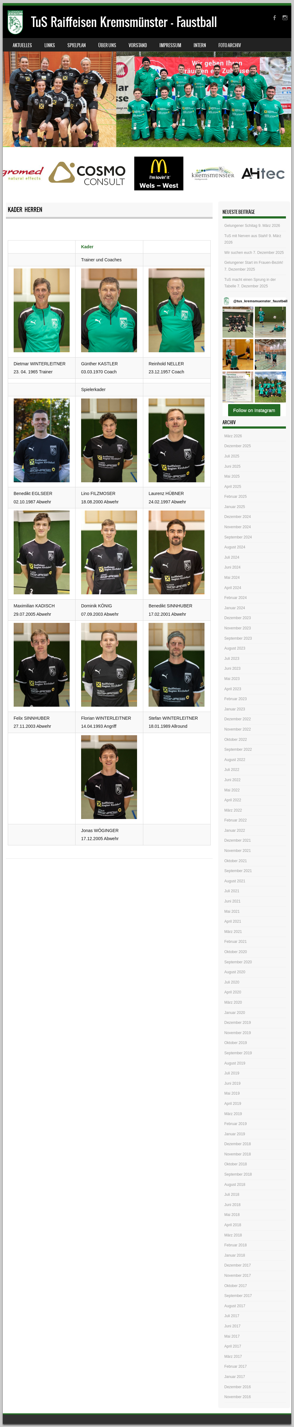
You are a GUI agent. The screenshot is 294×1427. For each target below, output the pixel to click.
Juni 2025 (232, 466)
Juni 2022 (232, 780)
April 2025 (232, 486)
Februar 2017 (235, 1366)
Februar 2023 (235, 699)
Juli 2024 (231, 557)
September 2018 (238, 1174)
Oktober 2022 (235, 739)
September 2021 (238, 871)
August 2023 (234, 648)
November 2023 (237, 628)
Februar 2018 (235, 1245)
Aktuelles (22, 45)
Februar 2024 (235, 598)
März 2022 (233, 810)
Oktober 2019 (235, 1043)
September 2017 (238, 1296)
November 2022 (237, 729)
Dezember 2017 (237, 1265)
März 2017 (233, 1356)
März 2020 (233, 1002)
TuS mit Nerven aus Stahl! (246, 236)
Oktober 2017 (235, 1286)
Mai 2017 (232, 1336)
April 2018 (232, 1225)
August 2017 (234, 1306)
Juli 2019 (231, 1073)
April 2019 (232, 1103)
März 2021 (233, 932)
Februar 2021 (235, 941)
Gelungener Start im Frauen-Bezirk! (253, 262)
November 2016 (237, 1397)
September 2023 (238, 638)
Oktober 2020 (235, 952)
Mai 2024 (232, 577)
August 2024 (234, 547)
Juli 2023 (231, 658)
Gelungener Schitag (240, 225)
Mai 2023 (232, 679)
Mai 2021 (232, 911)
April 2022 (232, 800)
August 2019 (234, 1063)
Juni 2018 (232, 1205)
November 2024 (237, 527)
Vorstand (138, 45)
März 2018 (233, 1235)
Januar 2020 (234, 1013)
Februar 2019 (235, 1124)
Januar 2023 (234, 709)
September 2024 (238, 537)
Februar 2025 (235, 496)
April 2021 (232, 921)
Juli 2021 (231, 891)
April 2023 (232, 689)
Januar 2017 (234, 1377)
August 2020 (234, 972)
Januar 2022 (234, 830)
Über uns (107, 45)
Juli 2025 (231, 456)
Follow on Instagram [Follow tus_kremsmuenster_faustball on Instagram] (254, 410)
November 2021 (237, 851)
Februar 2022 (235, 820)
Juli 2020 (231, 982)
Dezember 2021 (237, 840)
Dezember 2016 (237, 1387)
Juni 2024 (232, 567)
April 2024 (232, 588)
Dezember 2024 (237, 517)
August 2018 (234, 1184)
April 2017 (232, 1346)
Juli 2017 (231, 1316)
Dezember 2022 (237, 719)
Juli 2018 (231, 1194)
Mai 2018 (232, 1215)
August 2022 (234, 760)
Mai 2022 (232, 790)
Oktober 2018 (235, 1164)
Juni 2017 (232, 1326)
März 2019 (233, 1114)
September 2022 (238, 749)
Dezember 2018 (237, 1144)
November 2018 (237, 1154)
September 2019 (238, 1053)
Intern (200, 45)
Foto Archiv (229, 45)
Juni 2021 (232, 901)
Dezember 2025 (237, 446)
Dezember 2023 (237, 618)
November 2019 (237, 1033)
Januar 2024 (234, 608)
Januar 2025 (234, 507)
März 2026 (233, 436)
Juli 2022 (231, 770)
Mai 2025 (232, 476)
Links (49, 45)
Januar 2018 (234, 1255)
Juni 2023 (232, 668)
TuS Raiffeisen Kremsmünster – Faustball (124, 22)
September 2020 (238, 962)
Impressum (170, 45)
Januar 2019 (234, 1134)
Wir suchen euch (238, 252)
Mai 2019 (232, 1093)
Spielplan (76, 45)
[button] (238, 322)
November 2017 (237, 1275)
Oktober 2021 (235, 861)
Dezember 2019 (237, 1022)
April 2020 (232, 992)
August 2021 (234, 881)
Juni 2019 (232, 1083)
